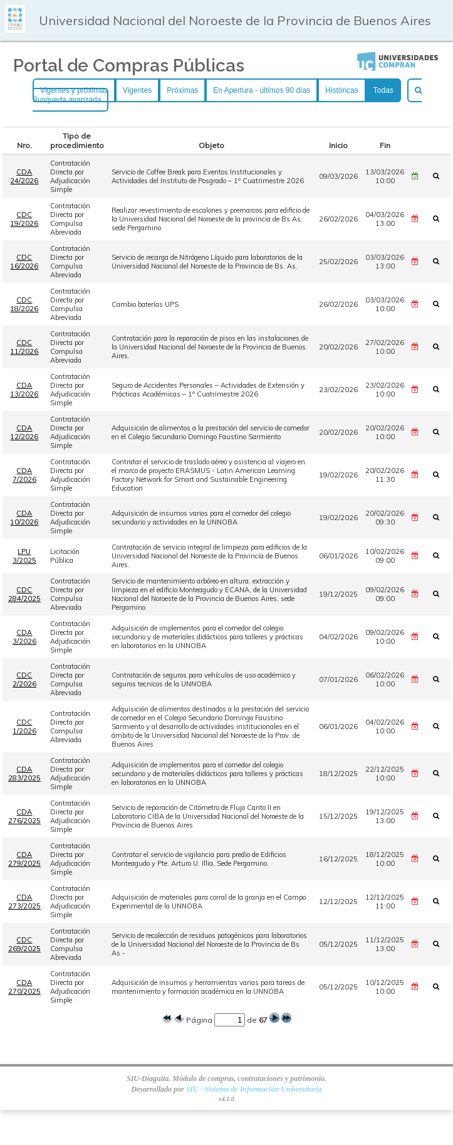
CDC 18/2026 (24, 304)
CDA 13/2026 (24, 389)
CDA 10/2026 (24, 517)
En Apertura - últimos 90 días (261, 90)
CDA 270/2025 (24, 987)
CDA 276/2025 (24, 816)
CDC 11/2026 (24, 347)
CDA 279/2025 (24, 859)
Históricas (341, 90)
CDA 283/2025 (24, 773)
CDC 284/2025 (24, 594)
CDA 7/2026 (24, 475)
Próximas (182, 90)
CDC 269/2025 (24, 944)
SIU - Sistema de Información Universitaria (254, 1089)
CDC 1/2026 (24, 726)
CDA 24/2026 (24, 176)
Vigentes (137, 90)
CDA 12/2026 (24, 432)
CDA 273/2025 (24, 901)
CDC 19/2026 (24, 219)
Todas (383, 90)
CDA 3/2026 (24, 637)
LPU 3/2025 (24, 556)
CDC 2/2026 (24, 679)
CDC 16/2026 (24, 261)
